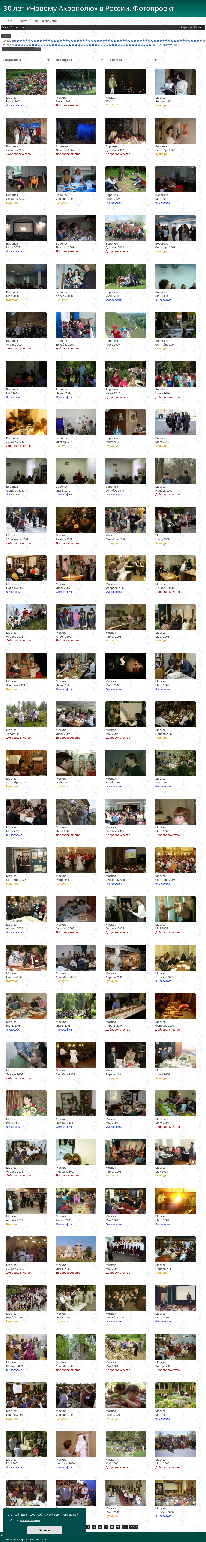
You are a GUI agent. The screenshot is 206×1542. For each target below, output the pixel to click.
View (5, 27)
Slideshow (17, 27)
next (201, 27)
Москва (11, 97)
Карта (23, 21)
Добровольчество (68, 105)
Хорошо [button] (44, 1530)
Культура (112, 104)
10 (124, 1527)
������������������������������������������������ (83, 45)
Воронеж (12, 146)
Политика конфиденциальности (24, 1539)
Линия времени (46, 21)
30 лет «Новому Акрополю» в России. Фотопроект (88, 8)
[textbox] (18, 49)
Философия (14, 105)
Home (8, 20)
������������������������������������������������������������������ (108, 40)
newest (168, 45)
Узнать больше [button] (30, 1520)
